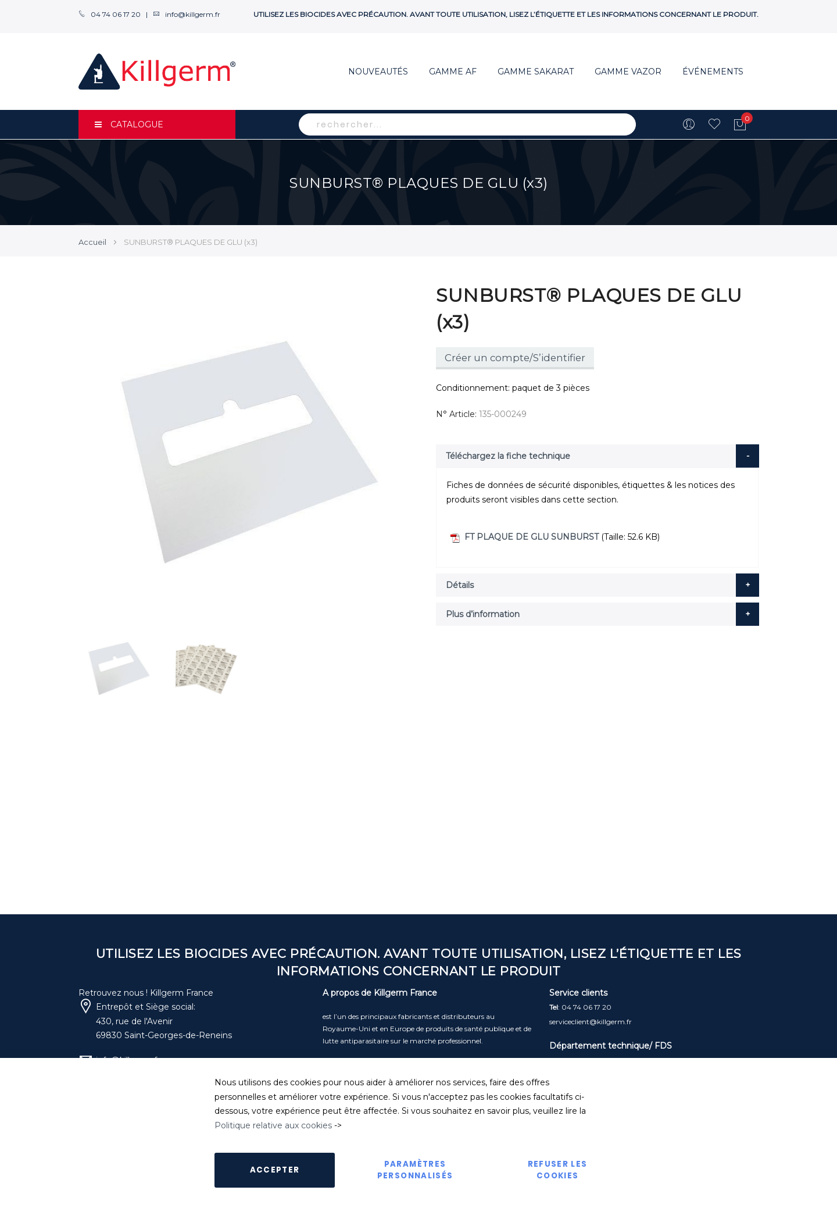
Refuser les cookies (558, 1170)
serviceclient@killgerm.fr (590, 1021)
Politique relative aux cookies (273, 1125)
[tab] (597, 456)
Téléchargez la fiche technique (508, 456)
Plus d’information (483, 614)
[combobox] (467, 124)
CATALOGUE (129, 124)
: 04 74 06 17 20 (580, 1007)
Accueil (92, 242)
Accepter (275, 1169)
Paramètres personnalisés (415, 1170)
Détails (460, 585)
